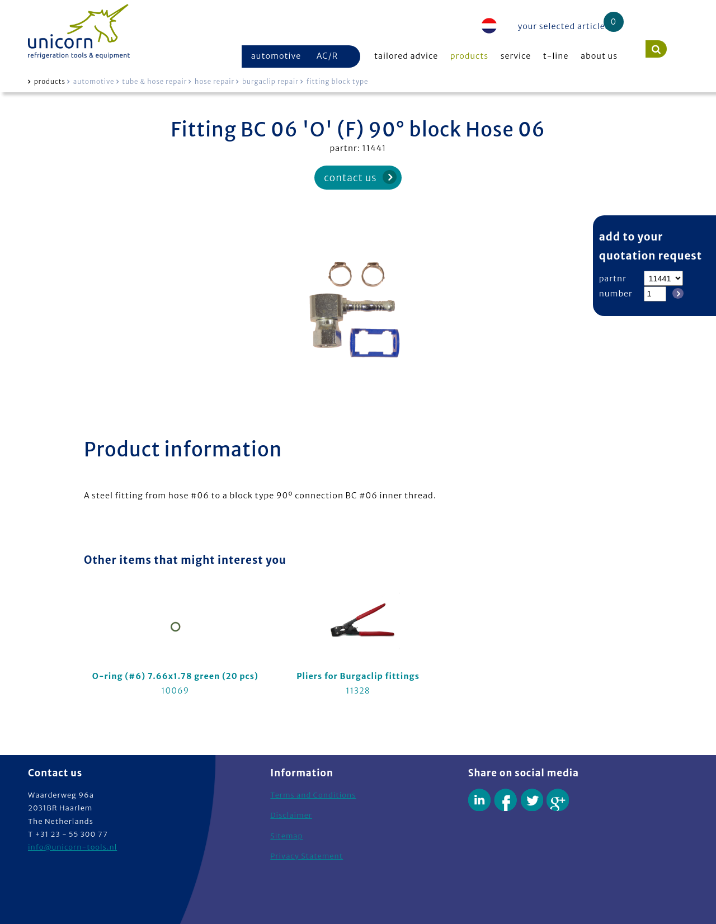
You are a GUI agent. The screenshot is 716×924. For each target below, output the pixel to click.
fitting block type (338, 82)
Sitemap (286, 836)
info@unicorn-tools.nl (72, 847)
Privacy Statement (306, 856)
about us (599, 56)
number (616, 294)
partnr (612, 279)
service (516, 56)
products (469, 56)
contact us (350, 178)
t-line (556, 56)
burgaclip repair (270, 82)
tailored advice (406, 56)
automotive (276, 56)
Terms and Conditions (313, 795)
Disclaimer (291, 815)
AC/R (327, 56)
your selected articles (564, 26)
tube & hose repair (154, 82)
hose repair (214, 82)
